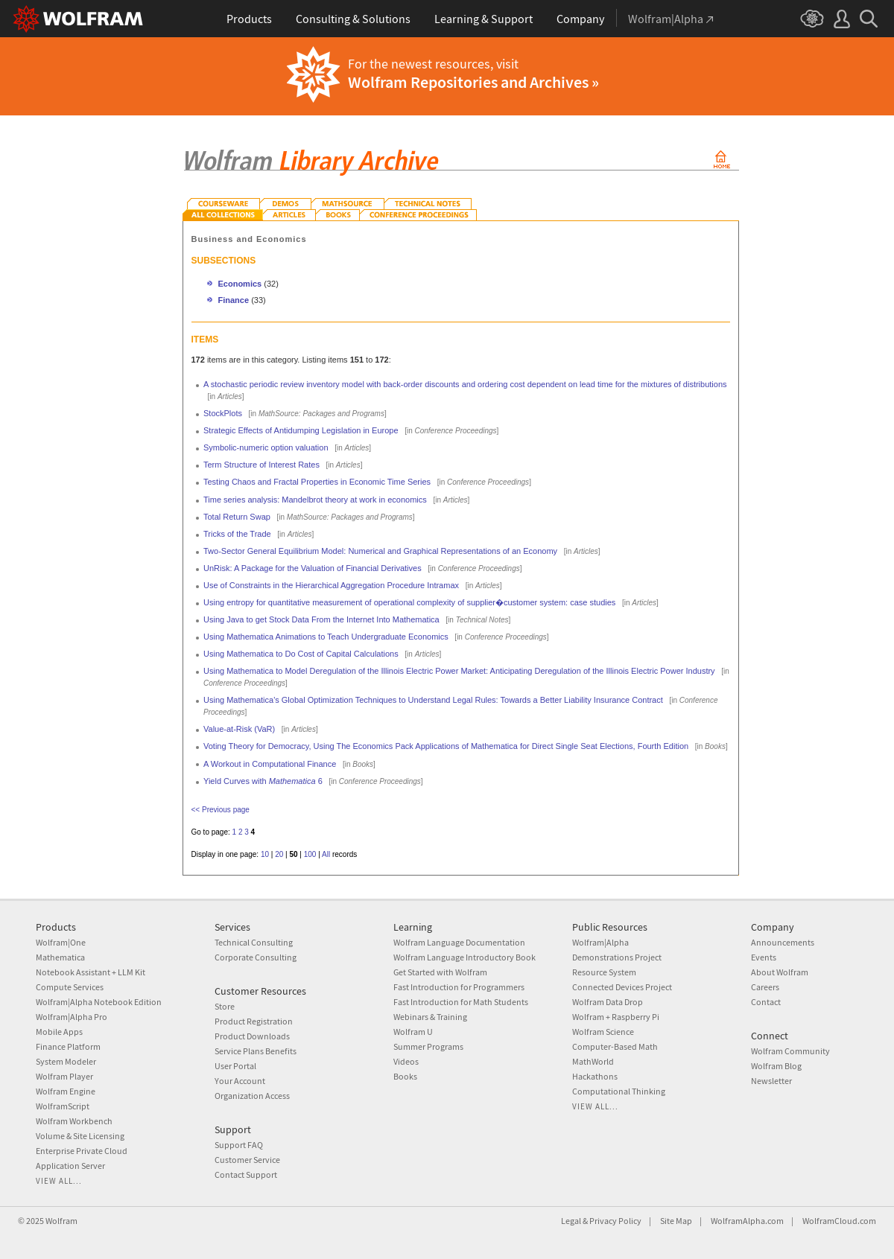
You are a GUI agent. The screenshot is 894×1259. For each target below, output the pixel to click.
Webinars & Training (430, 1016)
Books (405, 1076)
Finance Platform (68, 1046)
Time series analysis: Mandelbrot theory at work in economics (315, 499)
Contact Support (246, 1174)
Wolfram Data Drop (607, 1001)
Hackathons (595, 1076)
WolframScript (62, 1106)
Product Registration (254, 1021)
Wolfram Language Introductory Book (464, 957)
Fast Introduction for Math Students (460, 1001)
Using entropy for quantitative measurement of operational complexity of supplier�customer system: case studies (409, 602)
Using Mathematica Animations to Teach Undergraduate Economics (325, 636)
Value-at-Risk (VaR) (239, 728)
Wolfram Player (64, 1076)
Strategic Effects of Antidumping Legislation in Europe (301, 430)
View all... (59, 1181)
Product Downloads (252, 1036)
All (326, 854)
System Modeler (66, 1061)
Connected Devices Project (622, 986)
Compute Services (70, 986)
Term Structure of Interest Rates (261, 464)
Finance (234, 300)
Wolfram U (413, 1031)
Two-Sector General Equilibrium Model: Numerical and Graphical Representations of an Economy (380, 550)
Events (763, 957)
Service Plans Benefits (256, 1050)
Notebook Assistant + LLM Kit (90, 972)
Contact (766, 1001)
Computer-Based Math (615, 1046)
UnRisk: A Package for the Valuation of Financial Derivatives (312, 568)
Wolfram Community (790, 1050)
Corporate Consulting (256, 957)
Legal (571, 1220)
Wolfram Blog (776, 1065)
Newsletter (771, 1080)
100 (310, 854)
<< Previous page (220, 810)
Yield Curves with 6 (263, 781)
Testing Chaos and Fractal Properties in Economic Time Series (317, 481)
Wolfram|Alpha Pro (71, 1016)
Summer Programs (428, 1046)
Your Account (240, 1080)
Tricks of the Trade (237, 533)
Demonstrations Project (617, 957)
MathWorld (593, 1061)
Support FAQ (239, 1144)
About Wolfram (779, 972)
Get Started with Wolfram (440, 972)
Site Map (676, 1220)
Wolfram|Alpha (600, 942)
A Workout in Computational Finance (269, 763)
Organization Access (252, 1095)
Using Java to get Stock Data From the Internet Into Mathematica (321, 619)
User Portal (235, 1065)
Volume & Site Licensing (80, 1135)
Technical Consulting (254, 942)
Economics (240, 283)
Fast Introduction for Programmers (458, 986)
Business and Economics (249, 239)
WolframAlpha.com (747, 1220)
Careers (765, 986)
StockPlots (222, 413)
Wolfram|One (61, 942)
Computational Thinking (618, 1091)
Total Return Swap (236, 516)
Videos (406, 1061)
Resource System (604, 972)
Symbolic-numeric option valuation (266, 447)
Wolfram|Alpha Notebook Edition (99, 1001)
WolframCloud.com (839, 1220)
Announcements (782, 942)
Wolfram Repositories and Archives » (473, 82)
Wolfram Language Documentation (459, 942)
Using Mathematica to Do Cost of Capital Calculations (301, 653)
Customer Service (247, 1159)
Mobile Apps (59, 1031)
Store (225, 1006)
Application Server (70, 1165)
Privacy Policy (615, 1220)
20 (279, 854)
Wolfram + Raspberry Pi (615, 1016)
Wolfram (61, 1220)
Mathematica (60, 957)
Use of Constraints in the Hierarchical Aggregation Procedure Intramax (331, 585)
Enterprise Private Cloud (81, 1150)
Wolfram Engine (65, 1091)
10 (265, 854)
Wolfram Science (603, 1031)
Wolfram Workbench (74, 1120)
